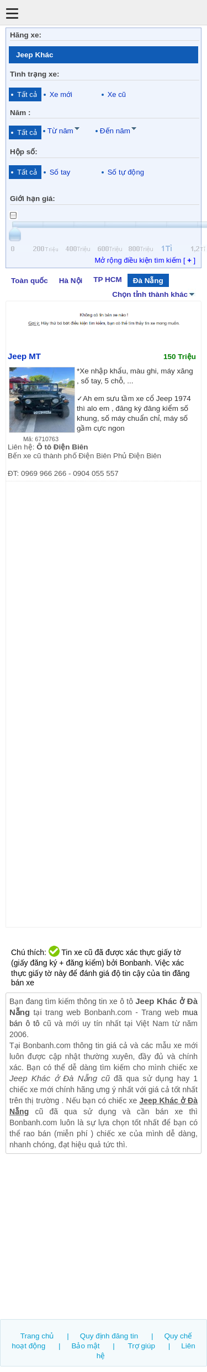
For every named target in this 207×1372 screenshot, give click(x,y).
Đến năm (115, 131)
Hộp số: (24, 152)
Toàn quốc (29, 280)
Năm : (20, 113)
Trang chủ (37, 1336)
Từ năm (60, 131)
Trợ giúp (141, 1346)
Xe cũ (117, 94)
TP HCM (107, 279)
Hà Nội (70, 280)
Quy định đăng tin (109, 1336)
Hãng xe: (25, 35)
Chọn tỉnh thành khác (154, 294)
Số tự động (126, 172)
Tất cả (27, 94)
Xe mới (61, 94)
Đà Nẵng (148, 280)
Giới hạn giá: (32, 198)
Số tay (60, 172)
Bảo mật (85, 1346)
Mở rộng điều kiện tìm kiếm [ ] (144, 260)
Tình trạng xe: (35, 74)
